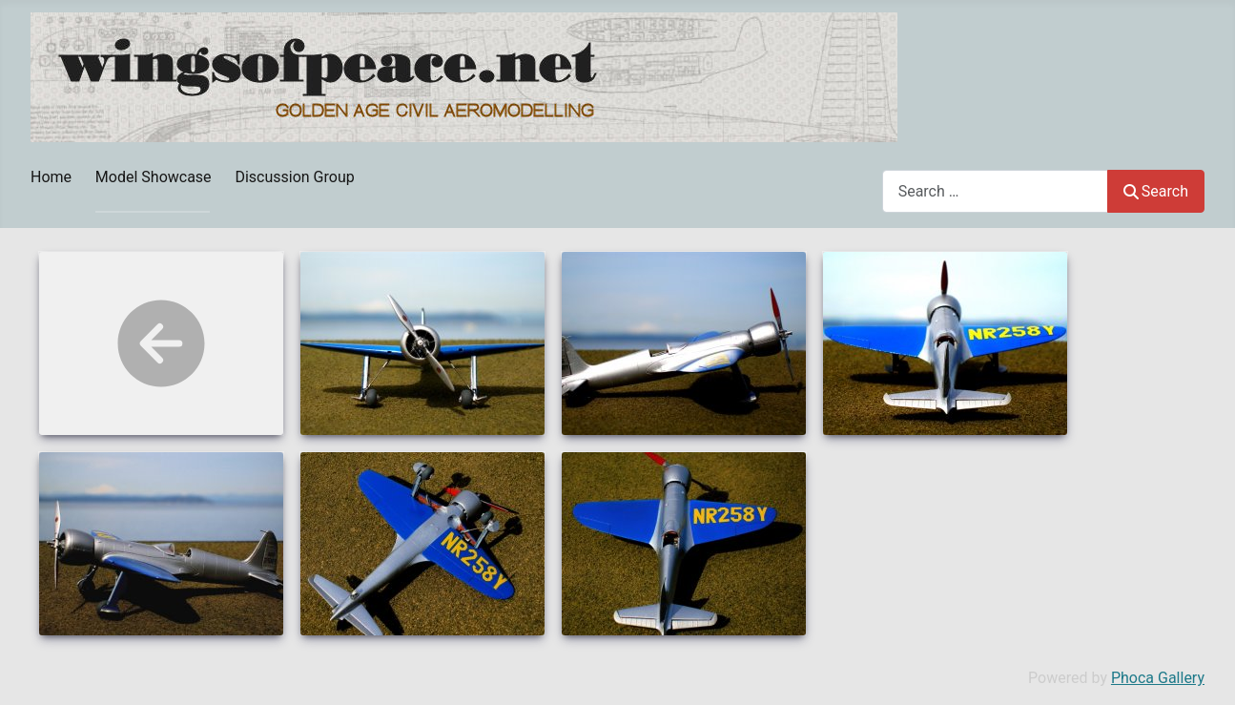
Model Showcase (153, 177)
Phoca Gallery (1157, 678)
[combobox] (995, 191)
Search (1155, 191)
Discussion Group (294, 177)
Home (51, 177)
